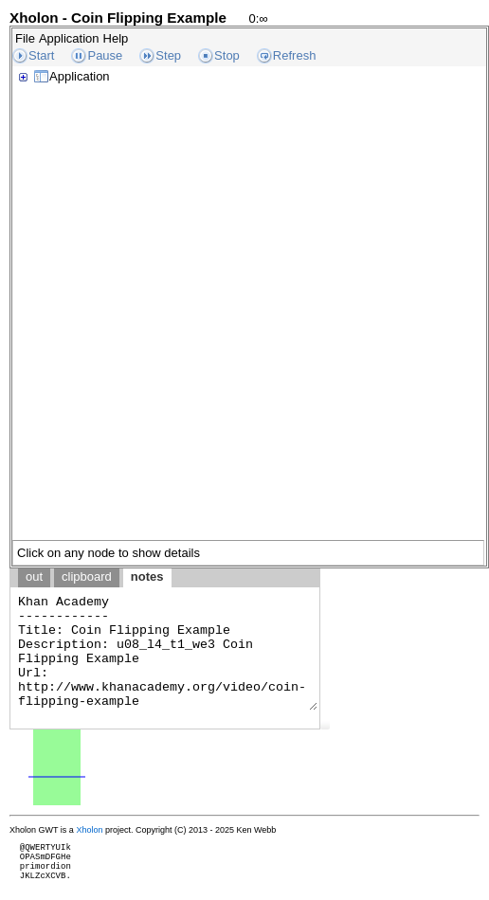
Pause (104, 55)
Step (168, 55)
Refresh (295, 55)
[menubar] (71, 38)
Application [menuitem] (69, 38)
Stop (227, 55)
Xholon (89, 830)
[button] (325, 724)
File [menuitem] (25, 38)
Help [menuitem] (116, 38)
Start (41, 55)
